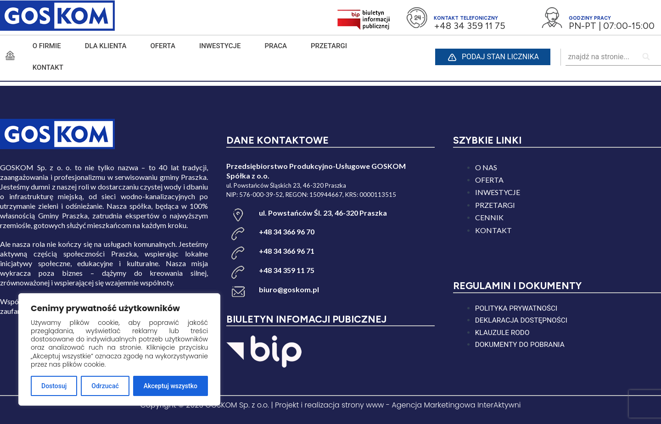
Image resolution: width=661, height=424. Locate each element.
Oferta (163, 46)
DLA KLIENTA (106, 46)
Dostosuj (54, 386)
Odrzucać (104, 386)
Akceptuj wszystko (170, 386)
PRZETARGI (329, 46)
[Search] (647, 57)
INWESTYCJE (220, 46)
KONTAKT (48, 67)
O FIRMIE (47, 46)
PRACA (275, 46)
